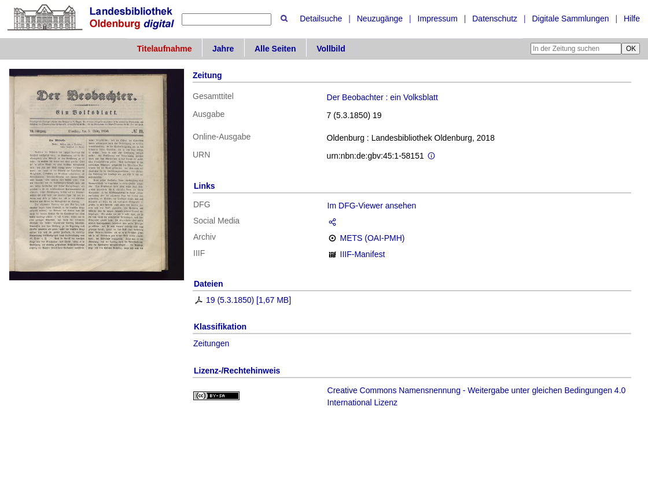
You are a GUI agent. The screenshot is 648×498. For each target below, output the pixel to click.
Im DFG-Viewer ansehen (372, 205)
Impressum (438, 18)
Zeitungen (211, 343)
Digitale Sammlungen (570, 18)
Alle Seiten (275, 48)
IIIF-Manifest (362, 254)
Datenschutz (494, 18)
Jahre (223, 48)
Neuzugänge (380, 18)
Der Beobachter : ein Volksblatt (382, 97)
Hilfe (632, 18)
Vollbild (330, 48)
